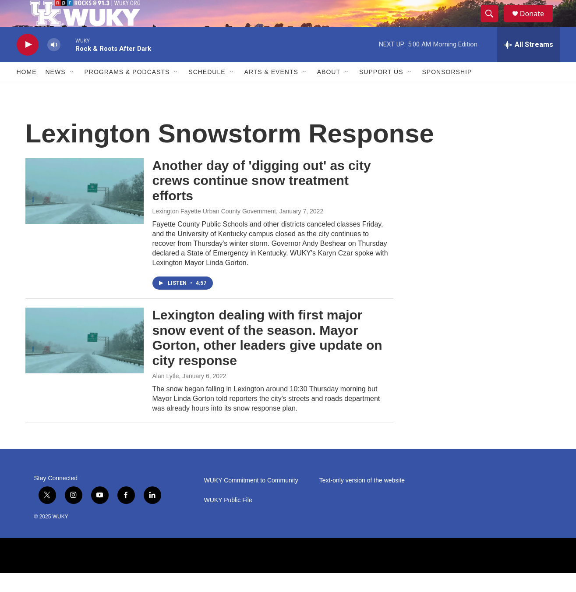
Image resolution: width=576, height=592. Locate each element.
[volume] (53, 64)
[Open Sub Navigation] (72, 91)
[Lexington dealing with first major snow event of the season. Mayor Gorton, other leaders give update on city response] (84, 359)
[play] (28, 64)
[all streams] (528, 63)
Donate (537, 23)
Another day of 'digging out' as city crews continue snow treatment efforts (261, 199)
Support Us (381, 91)
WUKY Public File (228, 519)
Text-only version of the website (362, 499)
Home (27, 91)
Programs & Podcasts (127, 91)
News (56, 91)
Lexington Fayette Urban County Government (214, 230)
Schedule (206, 91)
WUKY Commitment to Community (251, 499)
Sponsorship (447, 91)
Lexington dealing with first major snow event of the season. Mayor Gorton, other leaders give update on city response (267, 356)
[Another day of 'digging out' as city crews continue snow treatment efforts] (84, 210)
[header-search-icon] (493, 23)
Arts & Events (271, 91)
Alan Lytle (165, 394)
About (328, 91)
